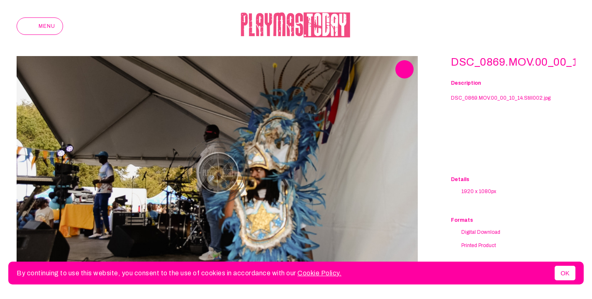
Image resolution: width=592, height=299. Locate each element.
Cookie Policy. (319, 273)
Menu (39, 26)
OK (565, 273)
